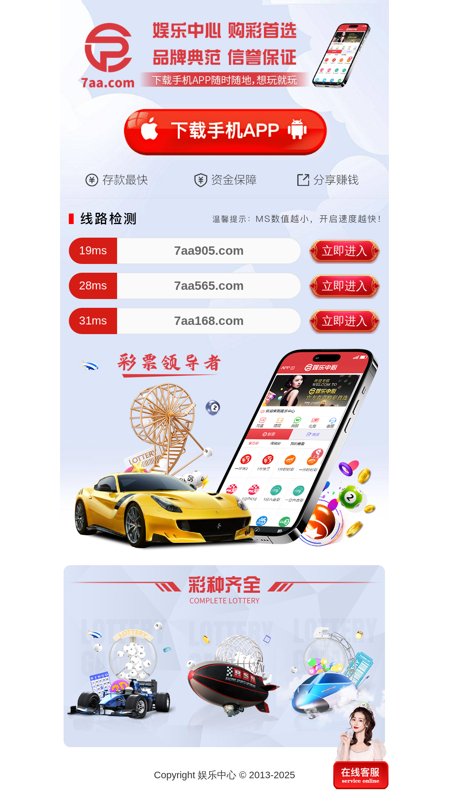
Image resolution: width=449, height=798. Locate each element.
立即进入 (344, 250)
